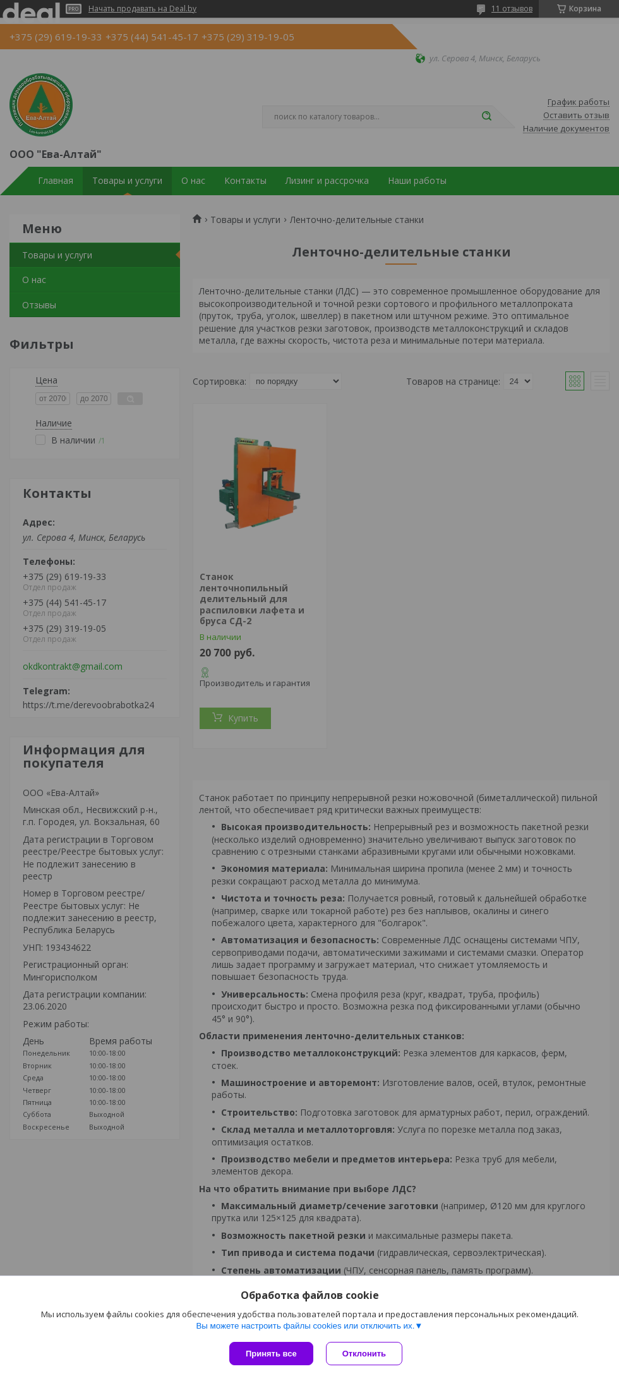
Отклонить (364, 1353)
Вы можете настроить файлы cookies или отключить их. (305, 1326)
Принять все (271, 1353)
